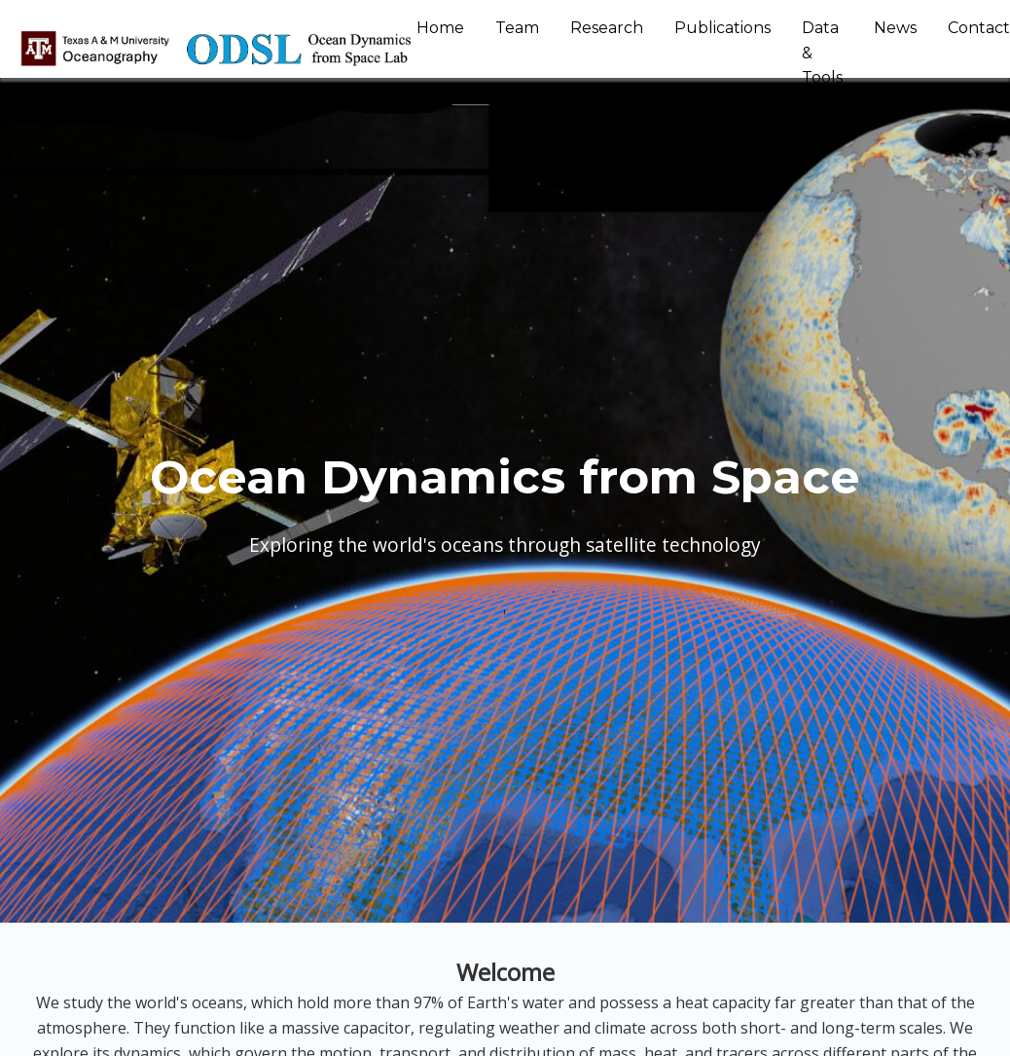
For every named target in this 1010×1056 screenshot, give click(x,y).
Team (517, 27)
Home (440, 27)
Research (606, 27)
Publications (722, 27)
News (895, 27)
